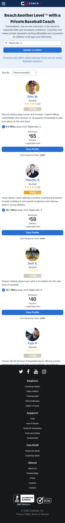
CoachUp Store (32, 455)
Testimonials (32, 438)
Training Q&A (32, 396)
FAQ (32, 418)
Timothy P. (32, 180)
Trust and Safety (32, 433)
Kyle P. (32, 343)
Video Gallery (32, 391)
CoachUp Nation (32, 386)
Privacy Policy (23, 514)
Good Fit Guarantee (32, 428)
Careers (32, 483)
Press (32, 478)
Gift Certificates (32, 401)
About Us (32, 468)
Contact (32, 488)
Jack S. (32, 263)
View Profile (32, 149)
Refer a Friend (32, 406)
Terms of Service (40, 514)
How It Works (32, 423)
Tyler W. (32, 96)
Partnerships (32, 473)
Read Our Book (32, 451)
